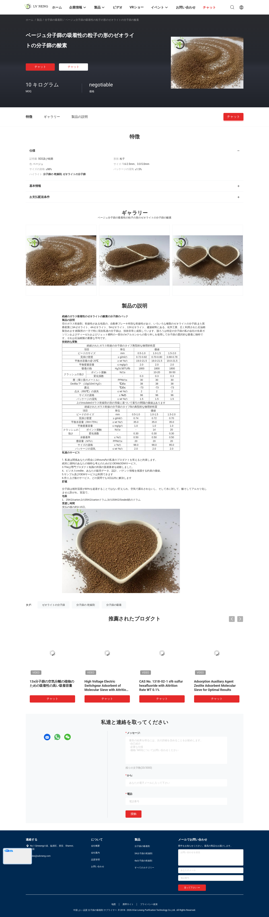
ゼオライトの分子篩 (53, 604)
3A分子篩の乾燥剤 (144, 853)
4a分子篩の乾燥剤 (143, 860)
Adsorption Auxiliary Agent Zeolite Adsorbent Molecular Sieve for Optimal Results (215, 685)
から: (130, 775)
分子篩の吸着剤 (54, 19)
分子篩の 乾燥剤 (85, 604)
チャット (40, 66)
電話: (130, 793)
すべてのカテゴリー (144, 867)
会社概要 (95, 846)
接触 (133, 813)
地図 (113, 904)
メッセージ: (133, 732)
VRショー (137, 7)
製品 (39, 19)
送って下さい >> (192, 887)
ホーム (29, 19)
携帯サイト (128, 904)
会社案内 (95, 852)
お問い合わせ (97, 866)
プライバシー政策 (149, 904)
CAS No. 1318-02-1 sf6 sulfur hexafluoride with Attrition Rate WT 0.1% (161, 685)
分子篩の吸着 (114, 604)
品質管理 (95, 859)
